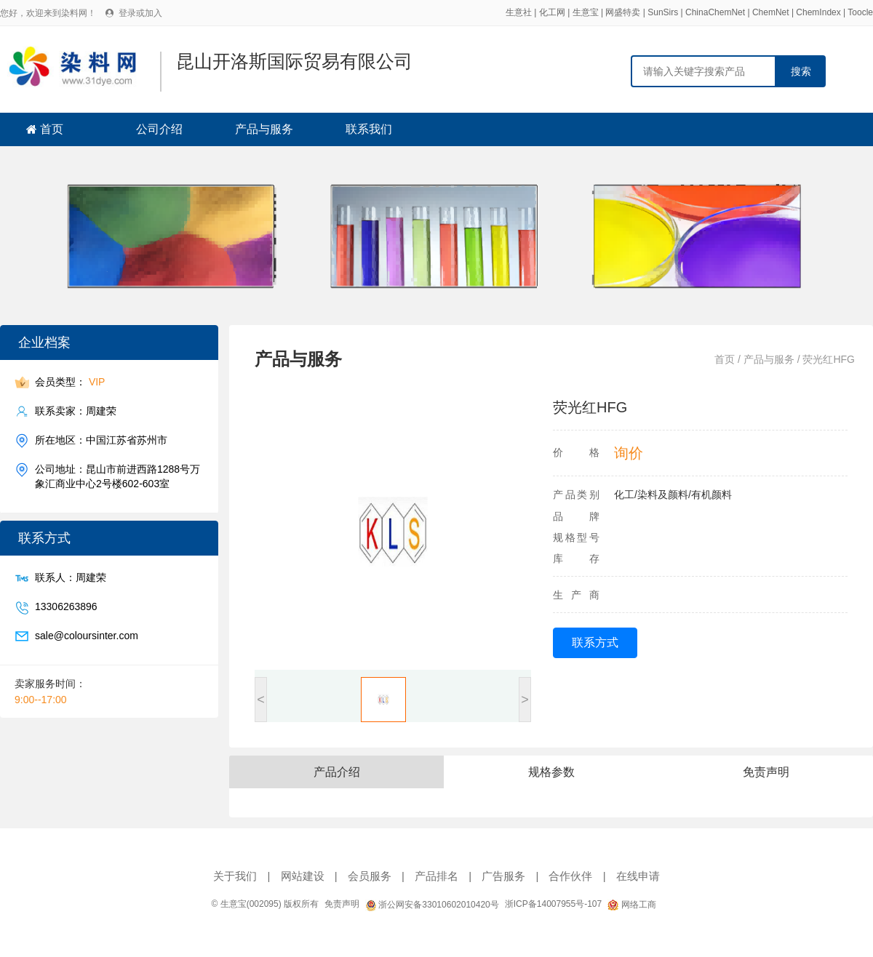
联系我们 (369, 129)
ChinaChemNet (715, 12)
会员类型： (70, 382)
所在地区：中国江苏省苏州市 (101, 440)
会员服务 (369, 876)
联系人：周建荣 (70, 578)
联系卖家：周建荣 (75, 411)
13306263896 (66, 607)
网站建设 (302, 876)
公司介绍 (159, 129)
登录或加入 (140, 13)
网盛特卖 (622, 12)
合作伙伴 (570, 876)
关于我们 (235, 876)
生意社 (519, 12)
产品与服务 (264, 129)
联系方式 (595, 642)
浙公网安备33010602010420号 (432, 905)
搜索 (801, 71)
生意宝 (586, 12)
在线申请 (638, 876)
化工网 (552, 12)
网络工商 (631, 905)
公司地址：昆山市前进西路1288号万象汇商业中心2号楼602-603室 (117, 476)
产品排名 (436, 876)
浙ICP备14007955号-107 (553, 904)
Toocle (860, 12)
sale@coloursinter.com (86, 636)
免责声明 (341, 904)
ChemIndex (818, 12)
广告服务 (503, 876)
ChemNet (770, 12)
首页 (51, 129)
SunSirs (662, 12)
